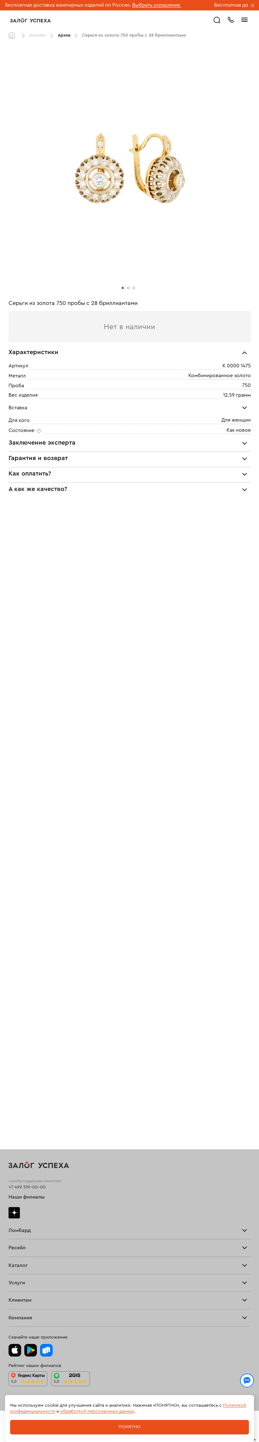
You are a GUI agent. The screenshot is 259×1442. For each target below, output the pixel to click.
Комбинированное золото (219, 375)
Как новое (239, 430)
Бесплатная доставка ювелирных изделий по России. (68, 5)
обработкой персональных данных (97, 1411)
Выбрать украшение (156, 5)
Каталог (37, 35)
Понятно (129, 1427)
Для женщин (236, 420)
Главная (13, 35)
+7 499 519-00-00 (27, 1187)
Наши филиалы (27, 1197)
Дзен (14, 1212)
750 (246, 385)
